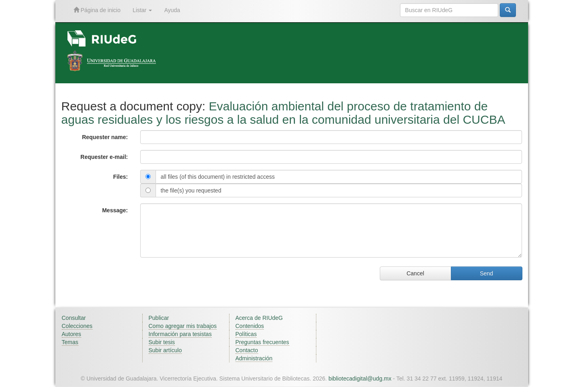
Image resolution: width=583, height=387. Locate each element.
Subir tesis (162, 342)
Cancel (415, 273)
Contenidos (250, 326)
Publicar (159, 318)
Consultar (74, 318)
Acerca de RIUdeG (259, 318)
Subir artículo (165, 350)
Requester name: (105, 137)
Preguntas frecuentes (262, 342)
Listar (142, 10)
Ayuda (172, 10)
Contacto (247, 350)
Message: (115, 210)
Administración (254, 358)
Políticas (246, 334)
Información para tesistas (180, 334)
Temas (70, 342)
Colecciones (77, 326)
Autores (71, 334)
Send (486, 273)
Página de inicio (97, 9)
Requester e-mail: (104, 157)
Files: (120, 176)
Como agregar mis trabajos (183, 326)
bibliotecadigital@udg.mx (359, 378)
